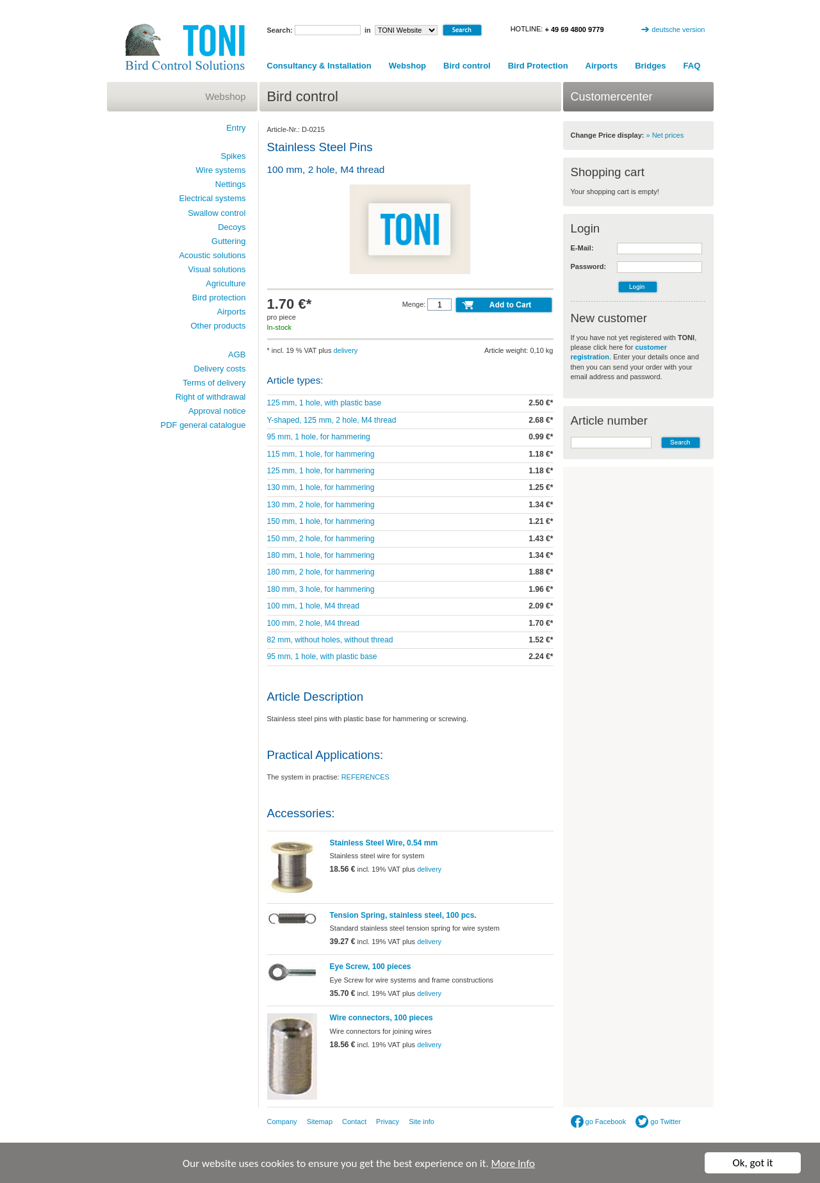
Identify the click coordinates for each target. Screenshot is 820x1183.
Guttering (228, 241)
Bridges (650, 65)
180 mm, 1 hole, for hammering (321, 555)
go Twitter (658, 1121)
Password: (589, 266)
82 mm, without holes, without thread (330, 639)
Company (282, 1121)
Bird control (467, 65)
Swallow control (216, 213)
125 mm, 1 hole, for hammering (321, 470)
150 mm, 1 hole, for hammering (321, 521)
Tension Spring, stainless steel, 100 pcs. (403, 915)
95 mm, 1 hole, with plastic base (322, 656)
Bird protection (219, 297)
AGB (236, 354)
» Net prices (665, 135)
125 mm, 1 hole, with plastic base (324, 402)
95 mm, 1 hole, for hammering (318, 436)
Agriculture (225, 283)
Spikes (232, 156)
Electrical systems (212, 198)
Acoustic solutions (212, 255)
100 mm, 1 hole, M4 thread (313, 605)
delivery (345, 350)
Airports (602, 65)
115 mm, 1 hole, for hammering (321, 454)
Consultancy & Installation (319, 65)
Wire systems (221, 170)
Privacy (387, 1121)
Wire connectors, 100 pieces (381, 1017)
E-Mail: (582, 248)
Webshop (407, 65)
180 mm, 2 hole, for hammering (321, 571)
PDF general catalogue (203, 425)
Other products (218, 325)
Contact (354, 1121)
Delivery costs (220, 368)
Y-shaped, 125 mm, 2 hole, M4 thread (332, 420)
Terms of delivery (214, 383)
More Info (513, 1163)
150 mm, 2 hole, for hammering (321, 538)
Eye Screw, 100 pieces (370, 966)
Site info (421, 1121)
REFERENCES (365, 777)
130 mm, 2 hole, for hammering (321, 504)
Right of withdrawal (211, 397)
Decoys (231, 227)
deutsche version (678, 29)
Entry (235, 128)
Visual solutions (216, 269)
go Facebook (599, 1121)
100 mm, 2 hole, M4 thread (313, 623)
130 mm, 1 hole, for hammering (321, 487)
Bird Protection (538, 65)
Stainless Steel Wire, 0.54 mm (384, 842)
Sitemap (319, 1121)
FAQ (692, 65)
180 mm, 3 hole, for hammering (321, 589)
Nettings (230, 184)
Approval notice (217, 411)
